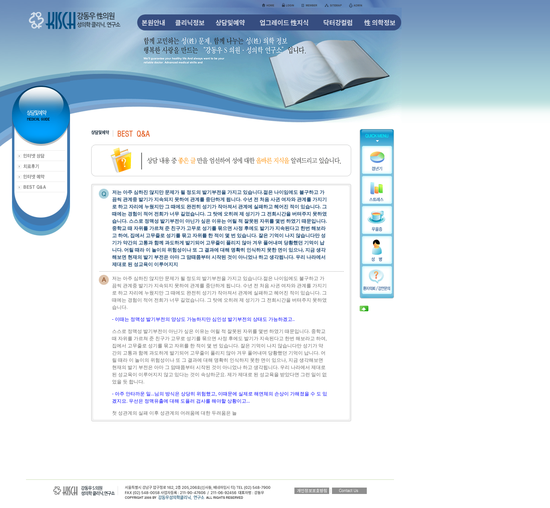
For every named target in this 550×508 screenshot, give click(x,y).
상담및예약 (230, 22)
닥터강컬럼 (338, 22)
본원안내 (153, 22)
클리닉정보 (190, 22)
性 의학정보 (380, 22)
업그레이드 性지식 (284, 22)
